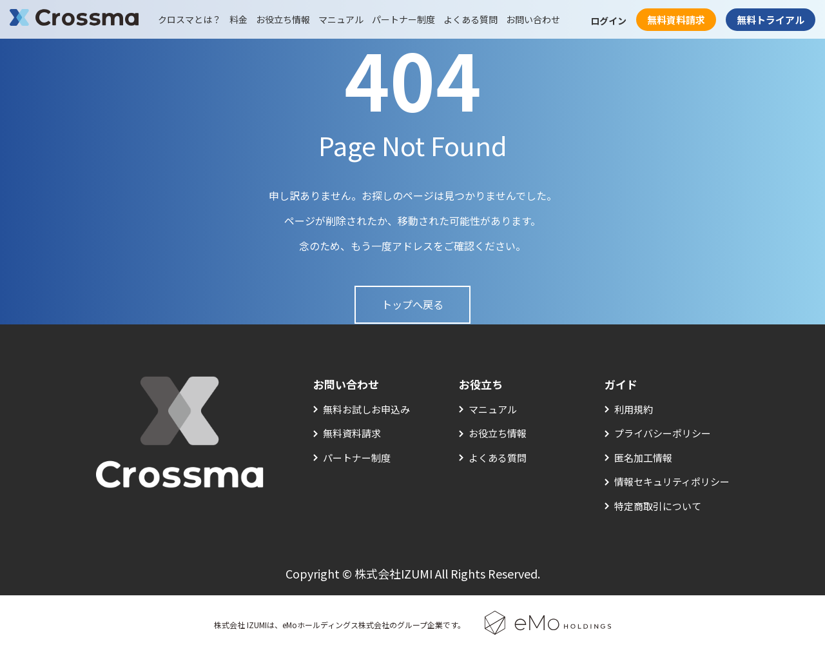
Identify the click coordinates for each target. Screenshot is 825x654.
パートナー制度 (403, 19)
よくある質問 (470, 19)
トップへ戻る (412, 304)
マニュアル (341, 19)
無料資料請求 (676, 19)
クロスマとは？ (189, 19)
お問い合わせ (533, 19)
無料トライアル (770, 19)
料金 (238, 19)
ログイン (608, 20)
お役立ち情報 (283, 19)
